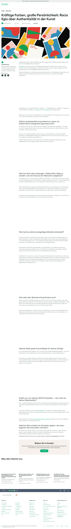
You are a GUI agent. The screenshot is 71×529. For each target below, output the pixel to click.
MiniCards (3, 508)
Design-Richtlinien (60, 510)
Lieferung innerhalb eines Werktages (62, 507)
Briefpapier (17, 503)
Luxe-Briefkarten (18, 506)
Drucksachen (28, 7)
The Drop (45, 511)
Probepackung (45, 3)
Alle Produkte (4, 503)
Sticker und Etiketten (5, 513)
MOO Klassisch (32, 509)
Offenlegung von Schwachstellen (60, 516)
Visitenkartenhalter (19, 511)
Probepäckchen (32, 513)
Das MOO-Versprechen (47, 518)
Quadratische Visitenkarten (7, 506)
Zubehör (33, 7)
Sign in (54, 3)
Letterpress (31, 511)
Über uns (45, 503)
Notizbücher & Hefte (19, 513)
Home (2, 10)
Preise (58, 504)
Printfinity (45, 516)
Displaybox (17, 509)
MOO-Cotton (31, 508)
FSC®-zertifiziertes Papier (34, 514)
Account (50, 3)
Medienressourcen (46, 504)
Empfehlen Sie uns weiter (62, 514)
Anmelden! (44, 450)
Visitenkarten (4, 7)
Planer (16, 514)
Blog (49, 7)
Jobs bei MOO (46, 509)
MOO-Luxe (31, 504)
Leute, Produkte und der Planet (49, 506)
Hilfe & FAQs (53, 7)
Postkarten (10, 7)
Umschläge (17, 508)
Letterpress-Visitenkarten (6, 509)
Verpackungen (46, 519)
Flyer (23, 7)
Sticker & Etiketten (17, 7)
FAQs (58, 509)
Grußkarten (17, 504)
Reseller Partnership (47, 514)
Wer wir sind (45, 508)
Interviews (8, 10)
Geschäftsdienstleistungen (41, 7)
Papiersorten (31, 503)
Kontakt (58, 503)
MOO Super (31, 506)
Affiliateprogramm (60, 512)
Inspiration (35, 23)
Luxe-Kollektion (32, 516)
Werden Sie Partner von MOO (49, 521)
